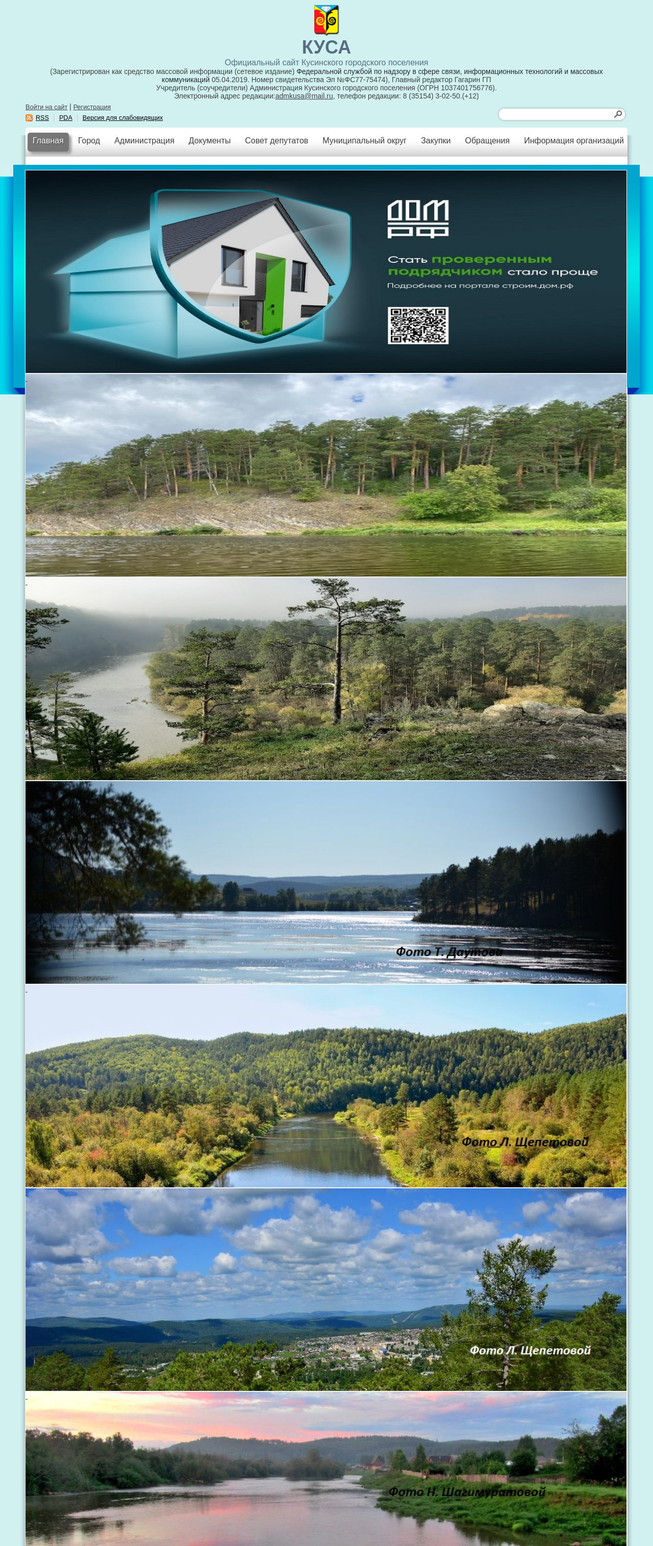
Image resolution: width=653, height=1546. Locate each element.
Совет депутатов (276, 140)
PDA (65, 117)
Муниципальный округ (364, 140)
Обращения (487, 140)
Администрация (144, 140)
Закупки (435, 140)
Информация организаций (574, 140)
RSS (42, 117)
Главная (48, 140)
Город (89, 140)
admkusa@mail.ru (304, 96)
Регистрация (92, 107)
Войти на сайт (46, 107)
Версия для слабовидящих (123, 117)
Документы (210, 140)
